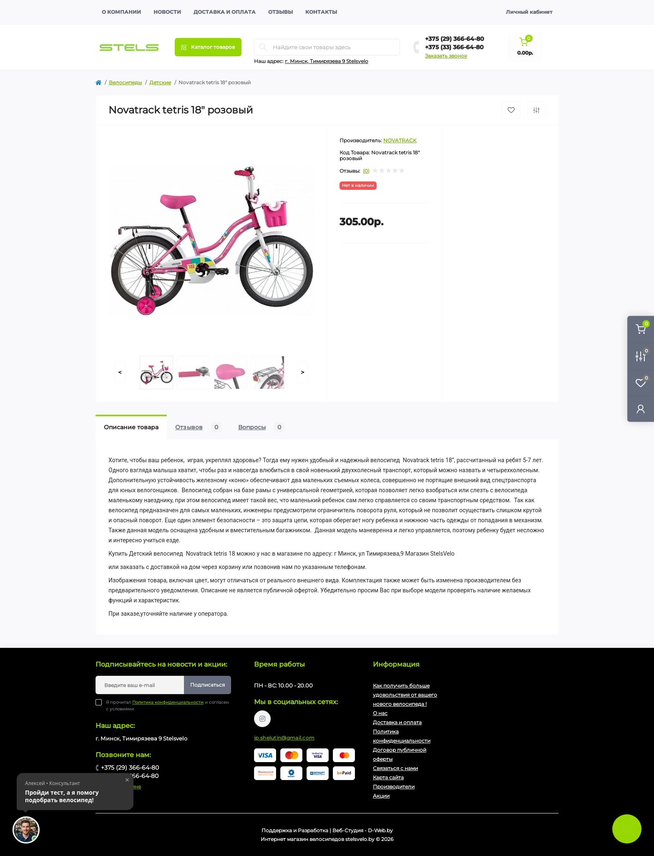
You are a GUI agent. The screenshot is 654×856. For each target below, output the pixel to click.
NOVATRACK (400, 140)
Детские (160, 82)
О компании (121, 12)
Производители (394, 786)
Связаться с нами (395, 768)
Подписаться (207, 685)
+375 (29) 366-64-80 (454, 39)
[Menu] (208, 47)
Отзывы (280, 12)
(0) (366, 171)
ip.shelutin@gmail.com (284, 738)
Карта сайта (388, 777)
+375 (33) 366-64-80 (454, 47)
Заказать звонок (446, 56)
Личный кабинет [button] (529, 12)
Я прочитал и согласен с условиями (167, 705)
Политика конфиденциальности (168, 702)
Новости (167, 12)
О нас (380, 713)
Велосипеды (125, 82)
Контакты (321, 12)
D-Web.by (380, 830)
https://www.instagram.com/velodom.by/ (262, 718)
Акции (381, 796)
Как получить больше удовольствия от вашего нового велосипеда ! (405, 694)
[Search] (263, 47)
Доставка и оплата (225, 12)
